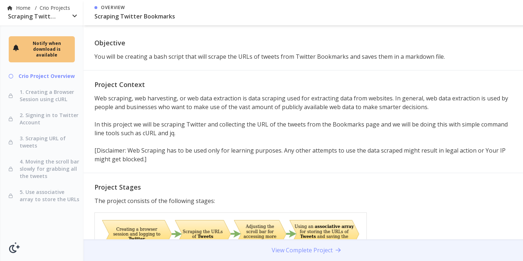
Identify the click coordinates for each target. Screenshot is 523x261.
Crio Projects (55, 7)
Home (24, 7)
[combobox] (42, 18)
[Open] (74, 16)
